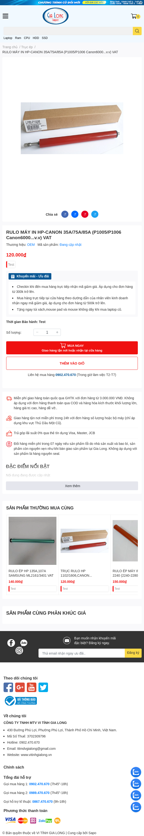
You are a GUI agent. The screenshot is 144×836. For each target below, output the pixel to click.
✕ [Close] (141, 2)
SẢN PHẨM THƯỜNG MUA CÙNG (40, 507)
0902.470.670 (66, 375)
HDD (36, 38)
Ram (18, 38)
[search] (137, 31)
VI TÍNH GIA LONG (50, 833)
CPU (27, 38)
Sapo (92, 833)
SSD (45, 38)
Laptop (8, 38)
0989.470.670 (40, 793)
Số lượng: (13, 332)
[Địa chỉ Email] (90, 653)
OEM (31, 244)
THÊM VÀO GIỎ (72, 363)
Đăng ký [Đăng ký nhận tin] (133, 653)
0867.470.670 (43, 801)
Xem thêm (72, 486)
